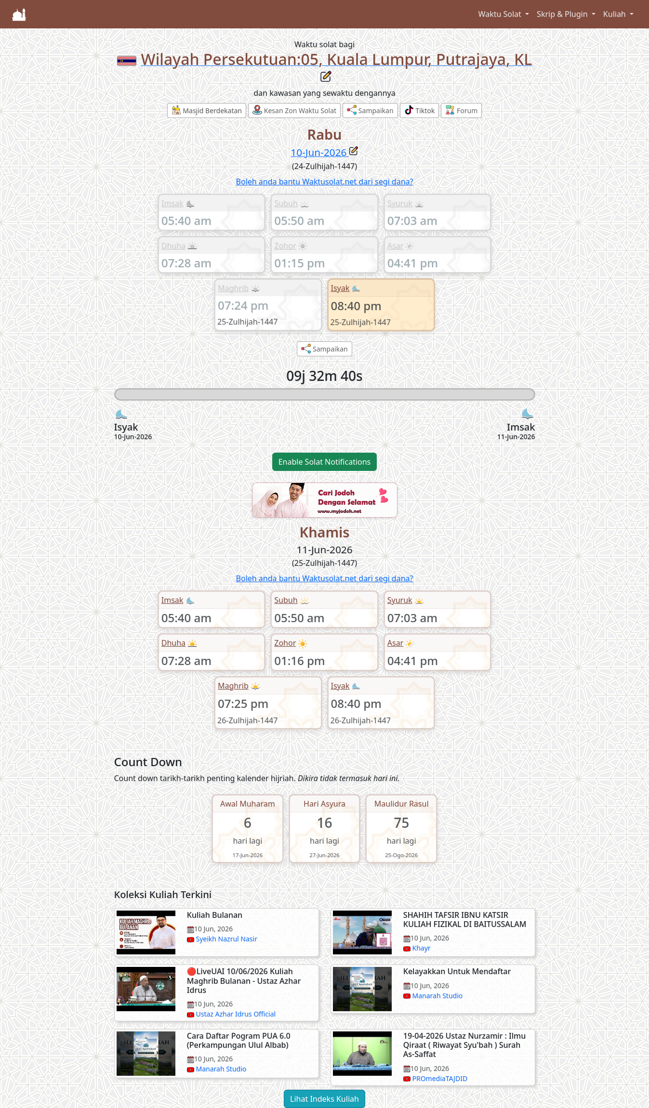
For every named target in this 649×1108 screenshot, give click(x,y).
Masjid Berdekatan (207, 110)
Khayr (421, 947)
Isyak (340, 288)
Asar (395, 245)
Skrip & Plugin (563, 14)
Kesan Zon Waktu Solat (294, 110)
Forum (461, 110)
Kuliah (615, 14)
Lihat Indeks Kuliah (324, 1099)
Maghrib (233, 288)
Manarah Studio (437, 995)
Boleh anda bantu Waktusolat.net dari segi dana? (324, 181)
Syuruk (399, 203)
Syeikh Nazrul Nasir (226, 938)
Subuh (285, 203)
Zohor (285, 245)
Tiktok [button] (419, 110)
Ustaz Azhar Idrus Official (236, 1013)
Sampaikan (370, 110)
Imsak (172, 203)
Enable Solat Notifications (324, 461)
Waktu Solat (500, 14)
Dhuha (173, 245)
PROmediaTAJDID (439, 1078)
